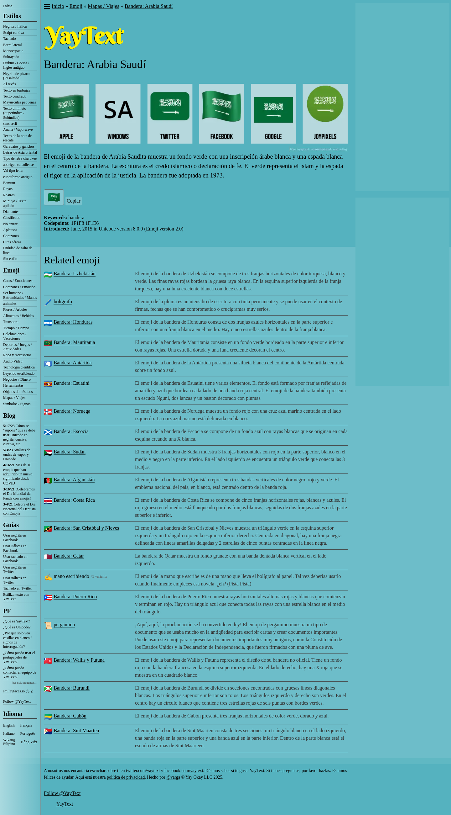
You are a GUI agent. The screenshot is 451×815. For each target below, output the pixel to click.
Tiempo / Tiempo (16, 328)
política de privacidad (126, 777)
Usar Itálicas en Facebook (15, 548)
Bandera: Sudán (70, 451)
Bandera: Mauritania (74, 342)
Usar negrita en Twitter (14, 569)
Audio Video (12, 361)
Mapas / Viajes (14, 397)
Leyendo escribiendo (18, 373)
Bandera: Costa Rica (74, 500)
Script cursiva (13, 32)
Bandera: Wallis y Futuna (79, 660)
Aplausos (10, 230)
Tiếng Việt (28, 742)
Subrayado (11, 57)
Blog (9, 415)
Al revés (9, 84)
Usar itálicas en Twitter (14, 580)
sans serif (10, 123)
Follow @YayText (17, 701)
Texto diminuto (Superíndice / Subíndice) (14, 113)
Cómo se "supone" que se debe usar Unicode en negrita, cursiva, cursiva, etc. (19, 435)
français (26, 725)
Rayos (8, 189)
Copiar (73, 201)
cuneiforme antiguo (18, 177)
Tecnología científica (19, 367)
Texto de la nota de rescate (17, 138)
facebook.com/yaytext (183, 770)
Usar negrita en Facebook (14, 537)
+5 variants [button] (98, 576)
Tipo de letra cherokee (20, 158)
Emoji (11, 270)
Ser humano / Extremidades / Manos (20, 295)
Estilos (12, 16)
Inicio (7, 6)
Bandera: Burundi (71, 688)
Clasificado (11, 217)
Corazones (11, 236)
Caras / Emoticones (17, 280)
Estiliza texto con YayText (16, 596)
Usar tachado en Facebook (15, 558)
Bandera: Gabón (70, 715)
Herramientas (13, 385)
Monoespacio (13, 51)
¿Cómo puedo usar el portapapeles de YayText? (19, 657)
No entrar (10, 224)
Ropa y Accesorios (17, 355)
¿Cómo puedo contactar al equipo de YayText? (19, 672)
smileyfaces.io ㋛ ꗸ (18, 691)
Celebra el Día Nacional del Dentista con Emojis (19, 509)
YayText (64, 804)
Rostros (9, 195)
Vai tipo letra (13, 170)
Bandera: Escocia (71, 431)
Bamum (9, 183)
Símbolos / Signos (16, 404)
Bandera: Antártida (72, 362)
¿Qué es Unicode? (16, 627)
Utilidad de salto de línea (18, 250)
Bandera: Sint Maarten (76, 730)
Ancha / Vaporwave (18, 129)
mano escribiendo (71, 576)
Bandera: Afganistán (74, 479)
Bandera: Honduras (73, 322)
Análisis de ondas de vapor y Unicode (16, 454)
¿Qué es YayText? (16, 621)
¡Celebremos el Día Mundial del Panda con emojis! (19, 493)
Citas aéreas (12, 242)
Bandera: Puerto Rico (75, 596)
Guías (11, 524)
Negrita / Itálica (15, 26)
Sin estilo (10, 259)
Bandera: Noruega (72, 411)
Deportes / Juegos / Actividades (17, 346)
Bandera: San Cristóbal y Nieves (86, 528)
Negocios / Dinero (17, 379)
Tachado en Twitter (17, 588)
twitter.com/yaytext (143, 770)
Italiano (9, 733)
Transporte (11, 322)
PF (7, 610)
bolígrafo (63, 301)
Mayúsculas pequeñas (19, 102)
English (9, 725)
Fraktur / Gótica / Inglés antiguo (16, 65)
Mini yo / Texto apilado (15, 203)
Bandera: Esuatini (71, 383)
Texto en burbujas (16, 90)
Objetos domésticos (18, 391)
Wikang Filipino (9, 742)
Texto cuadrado (14, 96)
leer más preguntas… (24, 682)
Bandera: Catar (69, 555)
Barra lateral (12, 45)
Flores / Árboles (15, 309)
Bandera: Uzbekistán (75, 273)
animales (10, 303)
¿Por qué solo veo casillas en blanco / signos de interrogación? (17, 640)
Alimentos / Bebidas (18, 316)
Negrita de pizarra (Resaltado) (16, 75)
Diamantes (11, 211)
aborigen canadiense (18, 164)
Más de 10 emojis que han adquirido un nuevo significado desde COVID (17, 474)
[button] (46, 7)
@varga (173, 777)
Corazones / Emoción (19, 287)
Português (27, 733)
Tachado (9, 38)
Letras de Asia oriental (20, 152)
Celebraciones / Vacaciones (14, 336)
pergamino (64, 624)
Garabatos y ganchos (18, 146)
